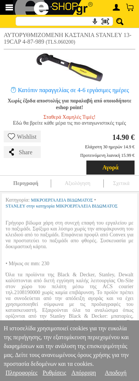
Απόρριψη (83, 373)
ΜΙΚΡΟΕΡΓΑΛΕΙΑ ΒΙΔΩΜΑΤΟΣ (62, 200)
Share (20, 152)
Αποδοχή (116, 373)
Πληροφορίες (21, 373)
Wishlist (22, 136)
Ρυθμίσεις (54, 373)
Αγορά (110, 167)
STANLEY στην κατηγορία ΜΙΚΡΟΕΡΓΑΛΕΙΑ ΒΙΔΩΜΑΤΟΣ (62, 206)
